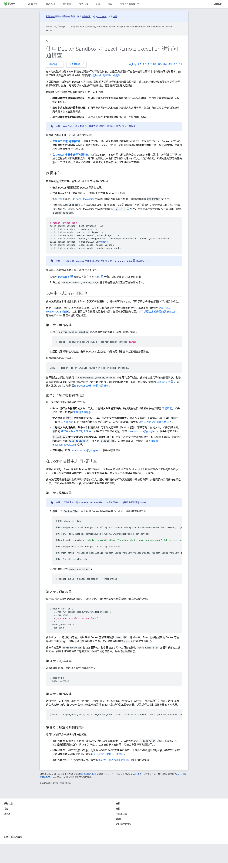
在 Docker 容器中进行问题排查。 (71, 154)
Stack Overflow (123, 824)
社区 (110, 4)
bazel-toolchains (85, 199)
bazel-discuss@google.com (143, 431)
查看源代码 (76, 64)
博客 (6, 808)
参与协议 (101, 16)
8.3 (170, 64)
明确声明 (167, 408)
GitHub (218, 4)
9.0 (144, 64)
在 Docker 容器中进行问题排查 (91, 385)
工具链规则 (67, 421)
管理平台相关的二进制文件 (76, 431)
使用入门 (50, 4)
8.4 (165, 64)
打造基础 (50, 16)
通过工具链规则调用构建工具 (155, 421)
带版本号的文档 (127, 4)
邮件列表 (86, 16)
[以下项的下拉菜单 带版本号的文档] (139, 4)
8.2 (175, 64)
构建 (97, 276)
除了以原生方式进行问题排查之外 (157, 311)
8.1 (180, 64)
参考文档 (83, 4)
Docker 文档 (163, 381)
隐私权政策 (16, 837)
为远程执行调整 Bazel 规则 (105, 75)
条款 (6, 837)
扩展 (98, 4)
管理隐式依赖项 (82, 412)
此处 (60, 199)
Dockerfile (64, 276)
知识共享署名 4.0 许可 (89, 774)
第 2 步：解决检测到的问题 (113, 759)
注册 (115, 16)
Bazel (48, 41)
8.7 (149, 64)
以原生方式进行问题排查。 (67, 141)
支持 (118, 808)
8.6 (155, 64)
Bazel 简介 (33, 4)
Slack (118, 818)
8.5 (160, 64)
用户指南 (67, 4)
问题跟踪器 (121, 813)
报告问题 (55, 64)
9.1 (139, 64)
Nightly (132, 64)
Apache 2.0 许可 (138, 774)
